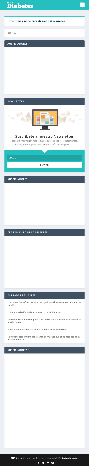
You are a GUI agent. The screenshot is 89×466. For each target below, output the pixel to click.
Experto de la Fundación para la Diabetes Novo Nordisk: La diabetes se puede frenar (44, 321)
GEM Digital (16, 458)
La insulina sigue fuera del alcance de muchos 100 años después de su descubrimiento (43, 338)
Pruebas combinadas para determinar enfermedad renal (37, 329)
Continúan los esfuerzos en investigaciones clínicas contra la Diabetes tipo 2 (44, 303)
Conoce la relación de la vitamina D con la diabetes (34, 312)
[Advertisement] (44, 71)
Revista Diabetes (70, 458)
